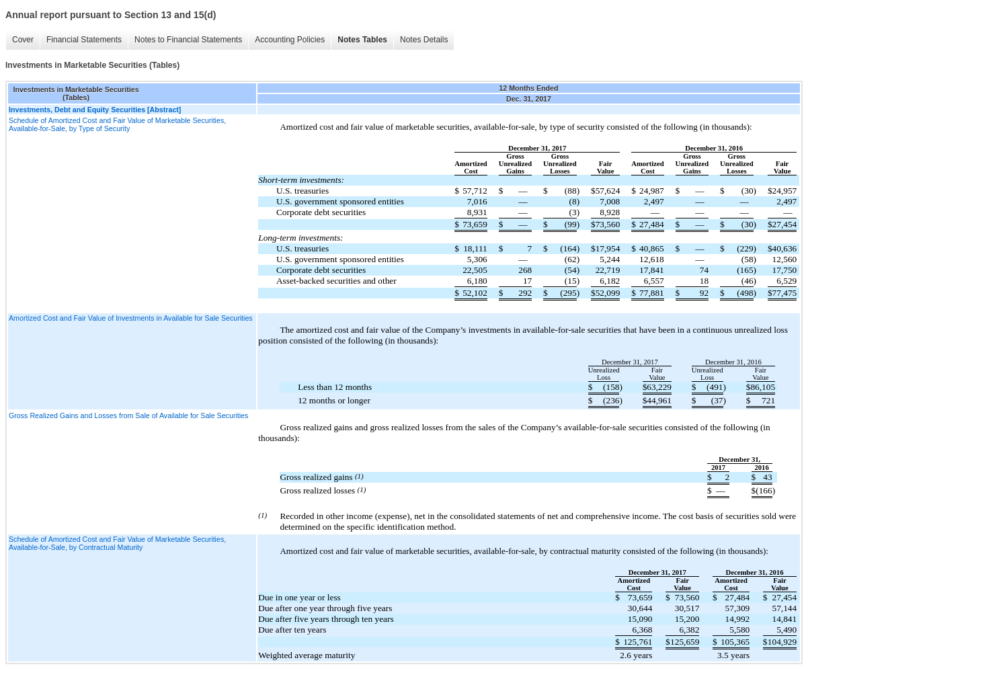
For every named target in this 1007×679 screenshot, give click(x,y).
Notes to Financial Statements (188, 39)
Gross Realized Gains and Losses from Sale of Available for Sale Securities (128, 415)
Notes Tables (362, 39)
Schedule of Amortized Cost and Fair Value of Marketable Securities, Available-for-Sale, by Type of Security (117, 124)
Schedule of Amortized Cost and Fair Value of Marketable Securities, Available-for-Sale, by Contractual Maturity (117, 543)
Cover (23, 39)
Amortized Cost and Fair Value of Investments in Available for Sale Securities (131, 318)
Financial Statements (84, 39)
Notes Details (424, 39)
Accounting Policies (290, 39)
